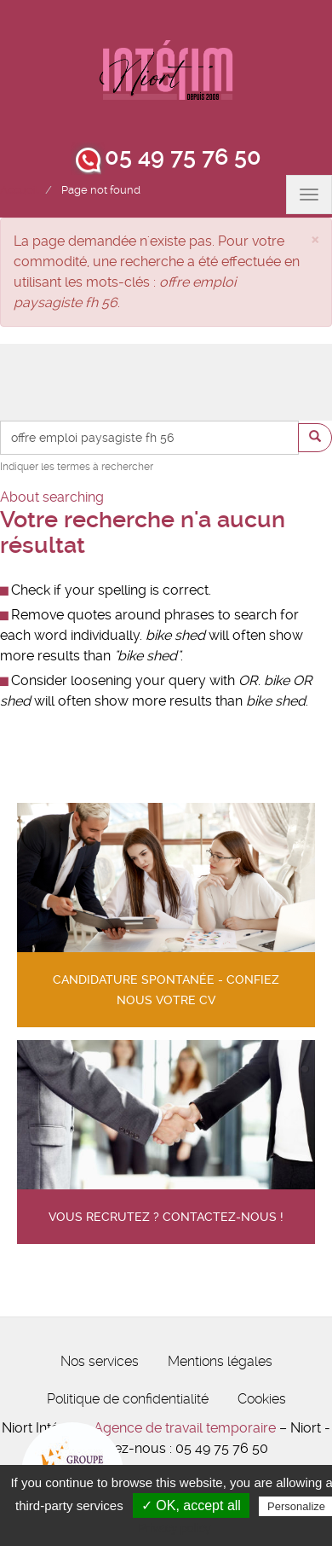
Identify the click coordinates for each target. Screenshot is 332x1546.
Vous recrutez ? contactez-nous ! (166, 1217)
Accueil (19, 189)
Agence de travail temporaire (185, 1428)
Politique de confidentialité (128, 1399)
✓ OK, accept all (191, 1505)
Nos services (99, 1361)
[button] (315, 238)
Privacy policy (174, 1528)
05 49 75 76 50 (183, 157)
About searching (52, 497)
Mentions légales (220, 1361)
